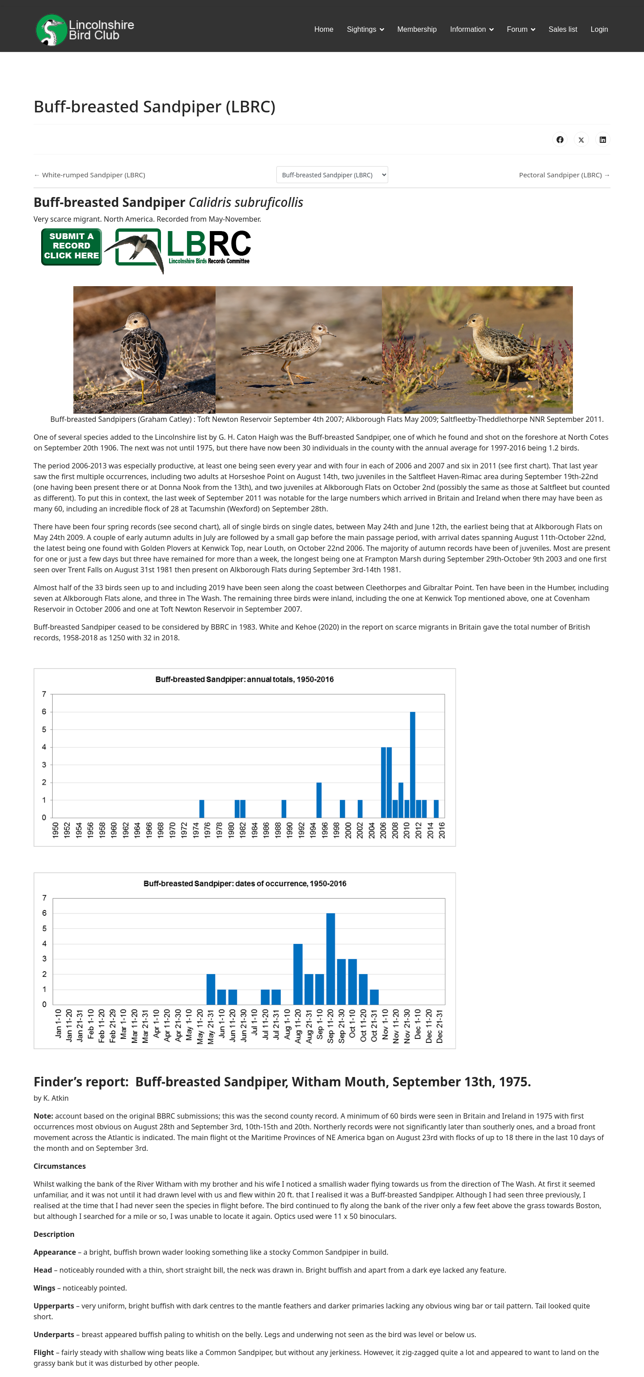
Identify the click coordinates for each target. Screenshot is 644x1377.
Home (324, 29)
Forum (517, 29)
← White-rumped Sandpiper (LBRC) (89, 174)
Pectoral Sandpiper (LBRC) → (564, 174)
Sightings (362, 29)
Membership (417, 29)
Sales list (563, 29)
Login (599, 29)
